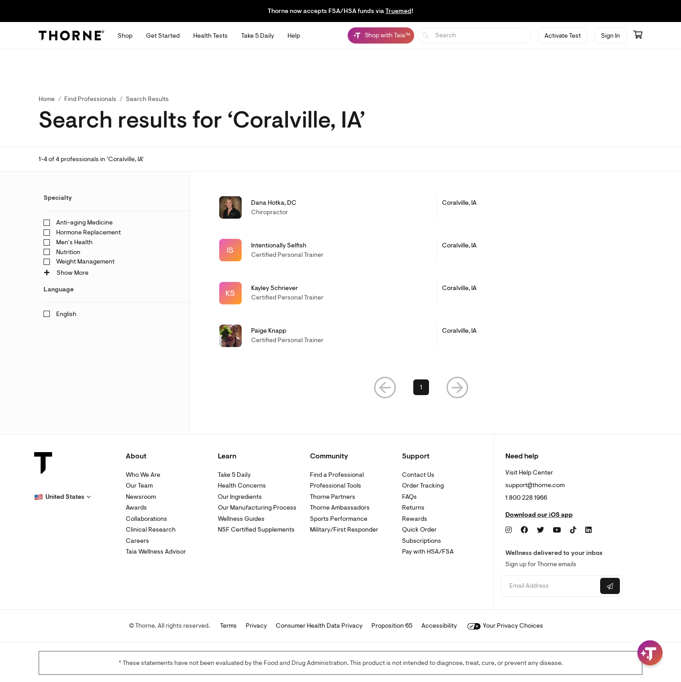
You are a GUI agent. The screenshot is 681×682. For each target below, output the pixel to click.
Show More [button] (66, 273)
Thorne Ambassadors (340, 507)
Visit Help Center (529, 472)
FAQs (409, 497)
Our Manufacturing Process (257, 507)
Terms (228, 625)
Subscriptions (421, 541)
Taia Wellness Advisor (156, 551)
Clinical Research (151, 529)
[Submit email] (610, 586)
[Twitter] (540, 530)
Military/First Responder (344, 529)
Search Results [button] (147, 99)
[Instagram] (508, 530)
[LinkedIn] (588, 530)
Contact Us (418, 475)
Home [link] (47, 99)
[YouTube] (557, 530)
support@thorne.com (535, 485)
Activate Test (562, 36)
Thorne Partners (332, 497)
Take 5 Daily (234, 475)
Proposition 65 (391, 625)
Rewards (414, 519)
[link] (421, 207)
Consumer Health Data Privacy (319, 625)
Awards (136, 507)
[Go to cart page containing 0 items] (637, 35)
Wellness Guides (241, 519)
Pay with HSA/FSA (428, 551)
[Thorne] (71, 35)
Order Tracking (423, 485)
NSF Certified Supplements (256, 529)
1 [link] (421, 388)
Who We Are (143, 475)
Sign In (610, 36)
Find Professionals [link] (90, 99)
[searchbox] (474, 36)
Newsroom (141, 497)
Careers (137, 541)
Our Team (139, 485)
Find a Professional (337, 475)
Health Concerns (242, 485)
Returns (413, 507)
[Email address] (549, 586)
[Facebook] (524, 530)
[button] (385, 388)
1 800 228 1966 (526, 498)
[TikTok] (573, 530)
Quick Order (419, 529)
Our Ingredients (240, 497)
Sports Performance (338, 519)
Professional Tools (335, 485)
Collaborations (146, 519)
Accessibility (439, 625)
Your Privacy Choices (505, 625)
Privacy (256, 625)
